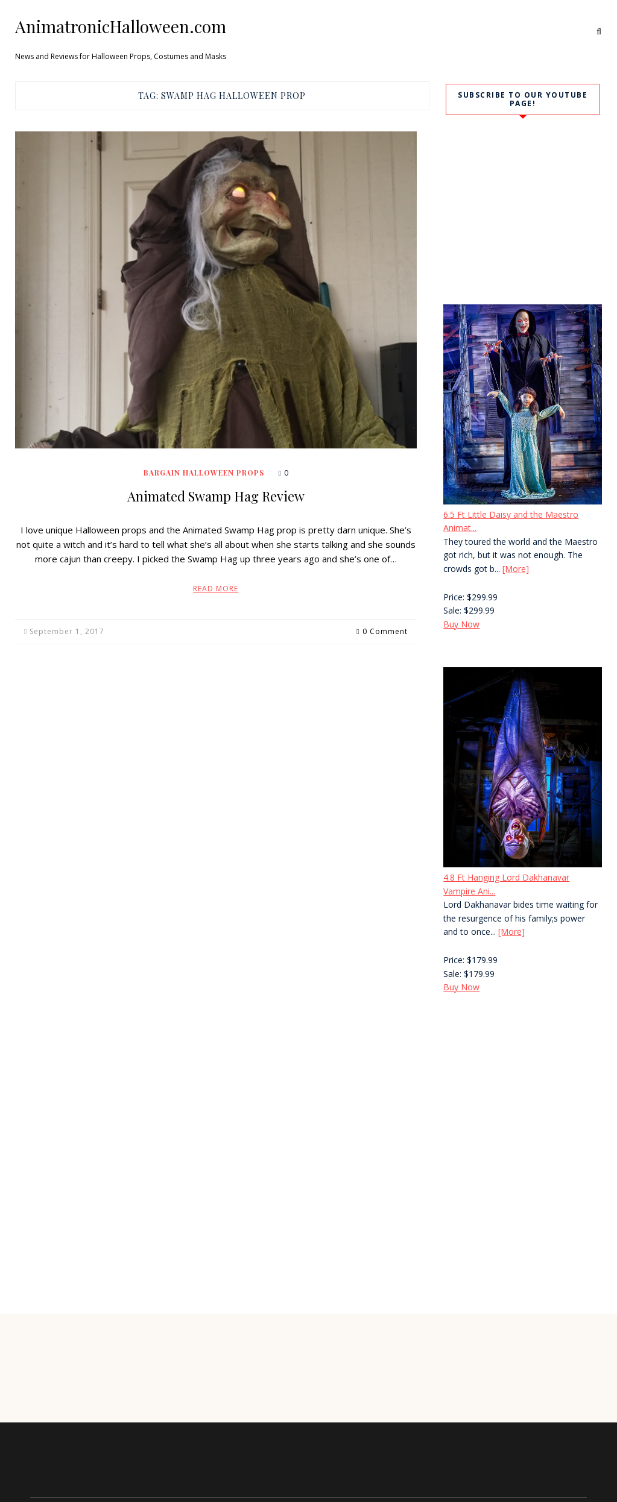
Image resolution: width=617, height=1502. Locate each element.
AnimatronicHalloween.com (120, 26)
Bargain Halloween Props (204, 472)
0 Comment (385, 631)
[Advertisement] (516, 1091)
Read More (215, 588)
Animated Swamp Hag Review (216, 496)
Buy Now (461, 624)
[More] (515, 568)
